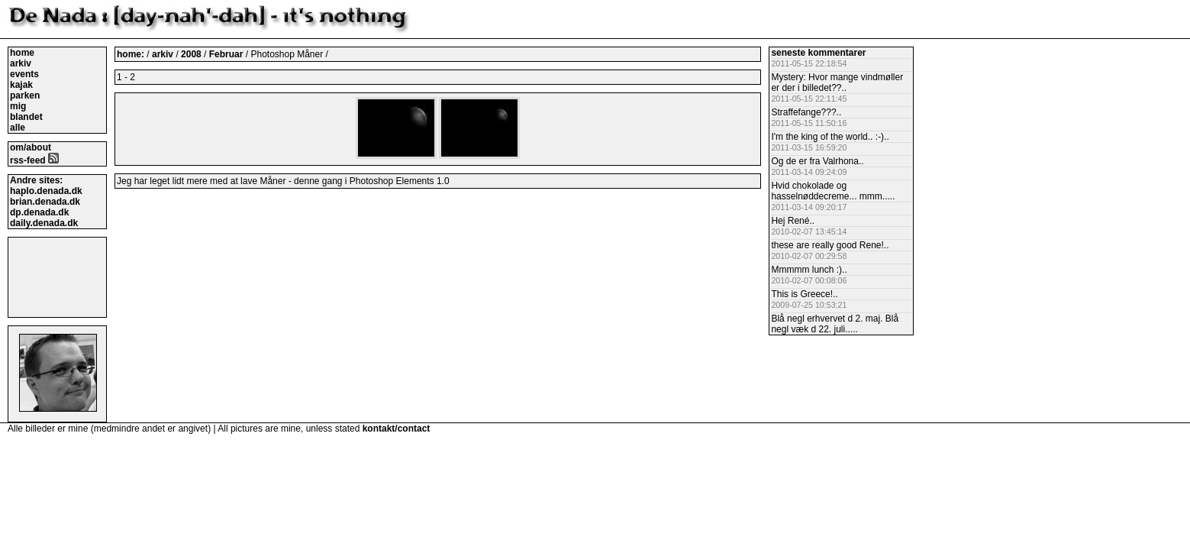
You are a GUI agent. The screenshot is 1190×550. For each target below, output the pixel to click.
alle (17, 127)
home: (132, 54)
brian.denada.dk (45, 201)
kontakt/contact (397, 428)
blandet (26, 117)
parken (25, 95)
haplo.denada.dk (46, 191)
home (22, 52)
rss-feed (34, 160)
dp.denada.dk (39, 212)
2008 (191, 54)
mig (18, 106)
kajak (21, 84)
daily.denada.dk (44, 223)
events (24, 74)
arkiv (20, 63)
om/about (30, 147)
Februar (227, 54)
